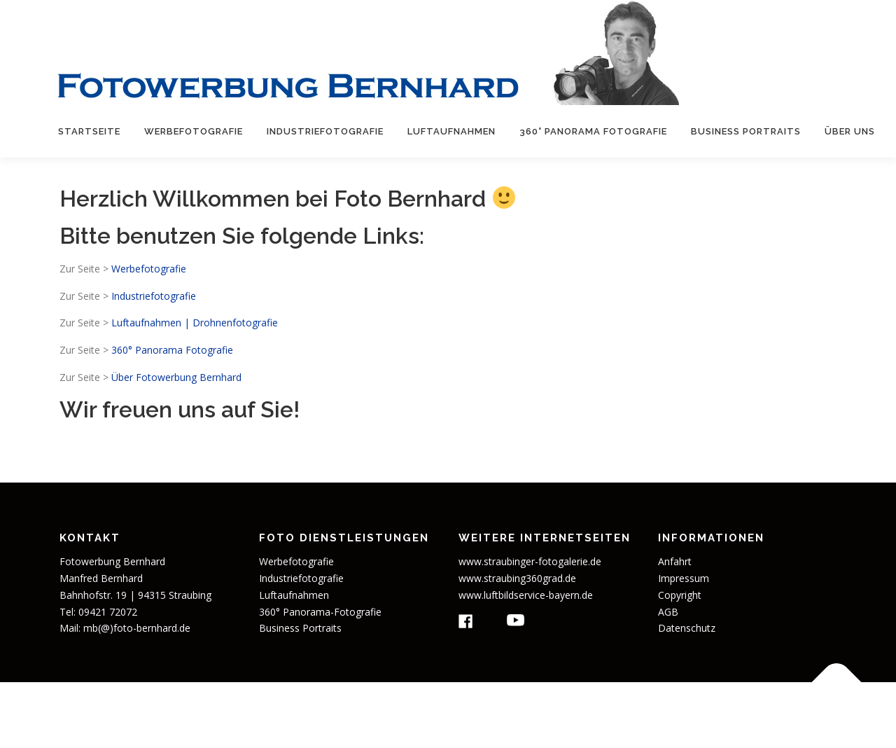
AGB (668, 611)
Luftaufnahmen (451, 131)
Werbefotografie (193, 131)
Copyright (679, 595)
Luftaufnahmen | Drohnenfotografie (194, 322)
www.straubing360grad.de (517, 578)
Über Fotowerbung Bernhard (176, 377)
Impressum (683, 578)
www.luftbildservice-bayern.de (525, 595)
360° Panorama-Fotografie (320, 611)
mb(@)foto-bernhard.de (136, 628)
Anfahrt (675, 561)
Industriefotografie (325, 131)
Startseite (89, 131)
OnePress (550, 714)
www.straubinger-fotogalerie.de (529, 561)
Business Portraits (746, 131)
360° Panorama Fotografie (593, 131)
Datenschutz (686, 628)
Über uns (850, 131)
